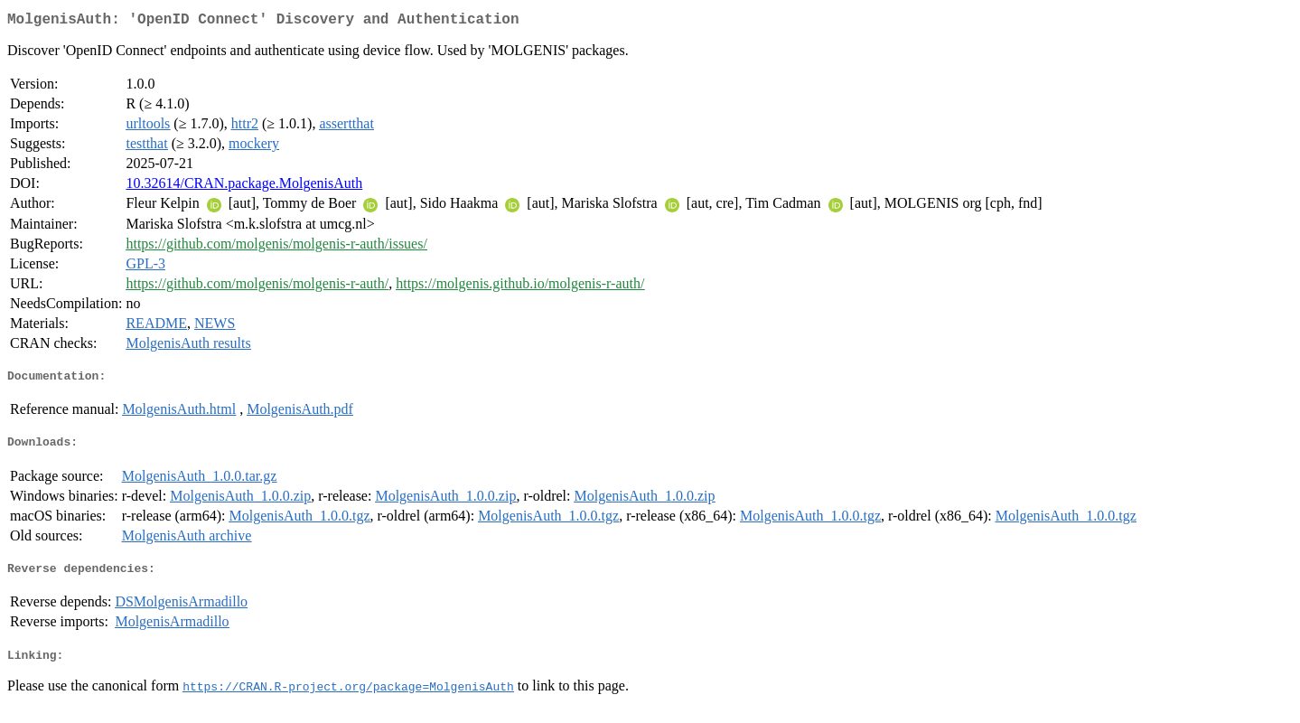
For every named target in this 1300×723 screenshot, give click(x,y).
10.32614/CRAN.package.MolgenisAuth (244, 186)
